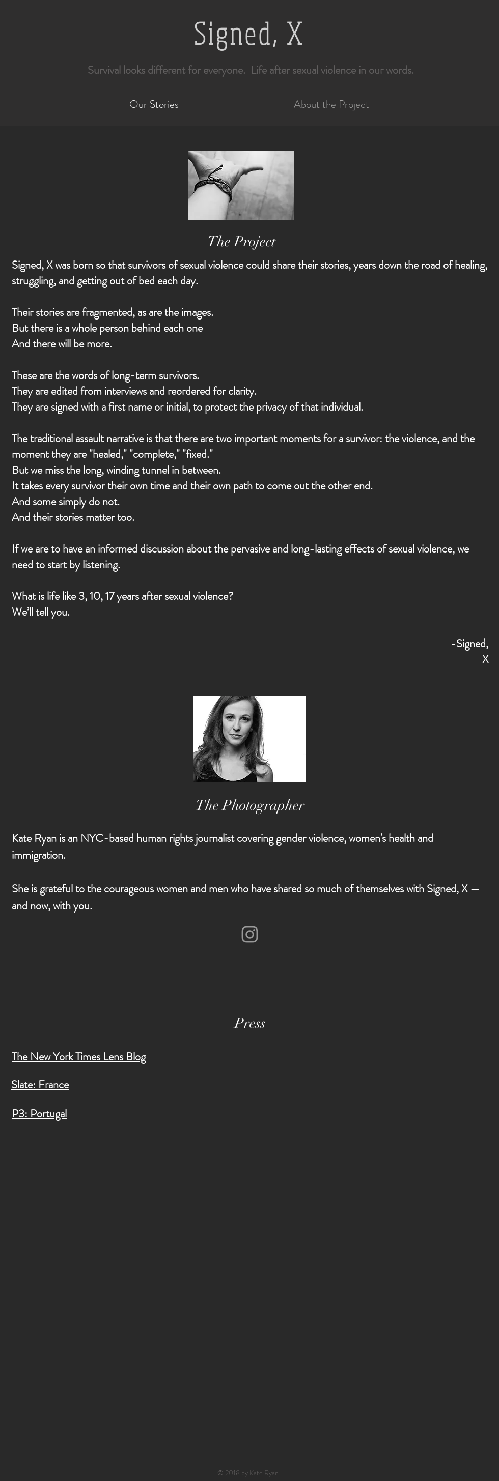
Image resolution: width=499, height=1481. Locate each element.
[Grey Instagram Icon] (250, 934)
